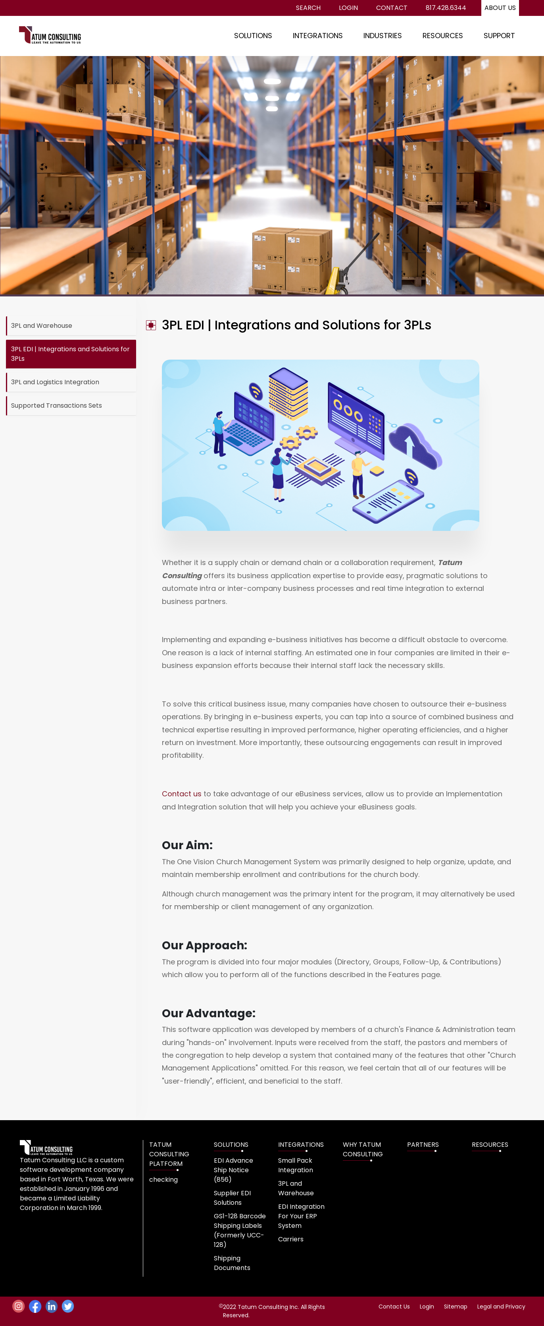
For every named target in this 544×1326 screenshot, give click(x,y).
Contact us (182, 794)
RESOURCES (443, 36)
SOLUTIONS (253, 36)
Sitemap (455, 1307)
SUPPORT (499, 36)
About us (500, 7)
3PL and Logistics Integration (55, 382)
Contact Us (394, 1307)
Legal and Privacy (501, 1307)
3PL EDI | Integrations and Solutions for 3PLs (70, 354)
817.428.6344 (446, 7)
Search (308, 7)
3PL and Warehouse (41, 325)
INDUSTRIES (382, 36)
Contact (392, 7)
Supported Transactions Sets (56, 405)
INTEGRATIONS (318, 36)
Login (348, 7)
